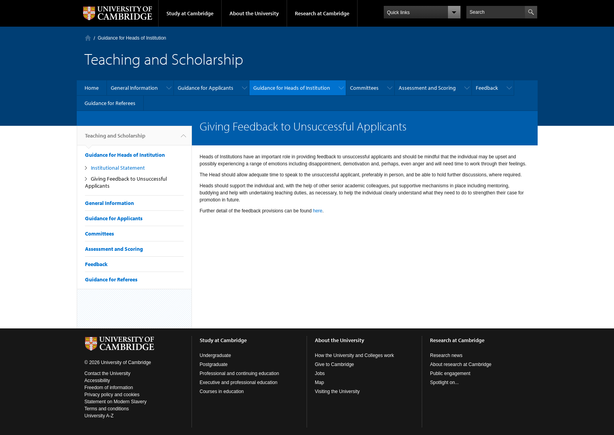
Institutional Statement (118, 167)
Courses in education (222, 391)
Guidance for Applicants (205, 87)
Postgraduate (214, 364)
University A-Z (99, 416)
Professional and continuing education (239, 373)
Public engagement (450, 373)
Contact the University (107, 373)
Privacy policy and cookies (112, 394)
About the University (254, 13)
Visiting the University (337, 391)
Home (88, 37)
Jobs (320, 373)
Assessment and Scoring (427, 87)
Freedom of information (109, 387)
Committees (364, 87)
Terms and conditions (107, 408)
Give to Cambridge (334, 364)
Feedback (487, 87)
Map (319, 382)
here (317, 211)
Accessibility (97, 380)
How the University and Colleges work (354, 355)
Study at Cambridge (189, 13)
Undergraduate (215, 355)
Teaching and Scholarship (115, 138)
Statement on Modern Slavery (116, 401)
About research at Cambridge (460, 364)
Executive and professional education (239, 382)
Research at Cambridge (322, 13)
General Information (134, 87)
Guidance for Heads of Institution (132, 38)
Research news (446, 355)
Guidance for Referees (110, 103)
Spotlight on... (444, 382)
